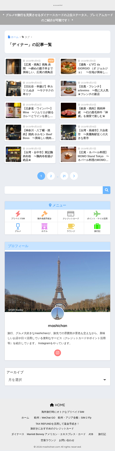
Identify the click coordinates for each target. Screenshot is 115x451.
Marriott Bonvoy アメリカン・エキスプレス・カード (56, 434)
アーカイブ (15, 373)
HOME (57, 406)
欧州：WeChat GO (44, 418)
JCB (90, 434)
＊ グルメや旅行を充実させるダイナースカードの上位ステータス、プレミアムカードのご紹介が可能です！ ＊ (57, 17)
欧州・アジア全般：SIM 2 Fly (74, 418)
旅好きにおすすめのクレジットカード (52, 429)
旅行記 (102, 434)
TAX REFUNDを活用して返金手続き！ (57, 424)
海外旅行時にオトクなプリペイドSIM (62, 412)
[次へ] (74, 176)
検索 (106, 191)
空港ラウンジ (48, 441)
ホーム (25, 418)
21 (64, 176)
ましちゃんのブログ (58, 5)
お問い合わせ (66, 441)
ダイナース (17, 434)
